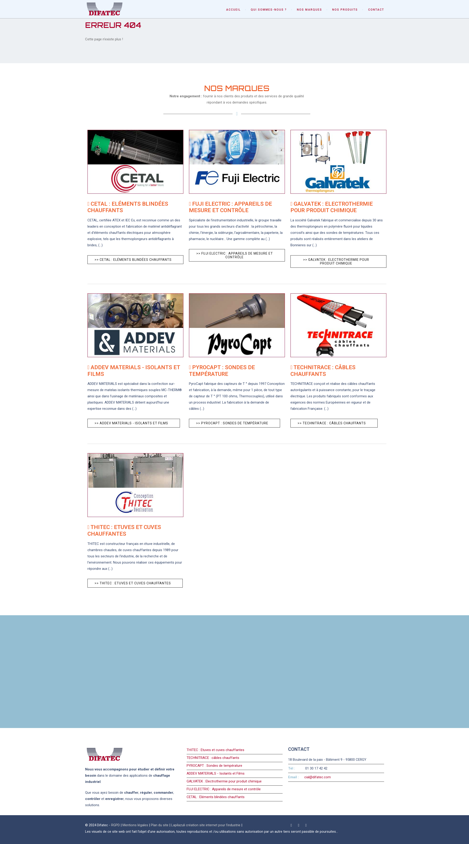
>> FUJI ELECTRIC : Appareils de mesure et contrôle (234, 255)
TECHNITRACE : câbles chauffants (213, 758)
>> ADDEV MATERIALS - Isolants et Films (131, 423)
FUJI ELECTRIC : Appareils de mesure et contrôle (224, 789)
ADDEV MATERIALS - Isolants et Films (216, 773)
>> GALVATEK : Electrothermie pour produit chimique (336, 261)
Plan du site (159, 825)
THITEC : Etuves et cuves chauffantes (215, 750)
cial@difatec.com (317, 777)
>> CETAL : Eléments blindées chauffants (133, 260)
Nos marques (309, 9)
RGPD (115, 825)
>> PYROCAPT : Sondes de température (232, 423)
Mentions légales (135, 825)
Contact (376, 9)
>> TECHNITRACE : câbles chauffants (332, 423)
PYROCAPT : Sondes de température (214, 766)
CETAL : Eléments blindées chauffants (216, 797)
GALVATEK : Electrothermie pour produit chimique (224, 781)
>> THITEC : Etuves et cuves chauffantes (133, 583)
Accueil (233, 9)
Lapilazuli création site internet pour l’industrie (206, 825)
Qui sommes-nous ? (269, 9)
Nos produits (345, 9)
